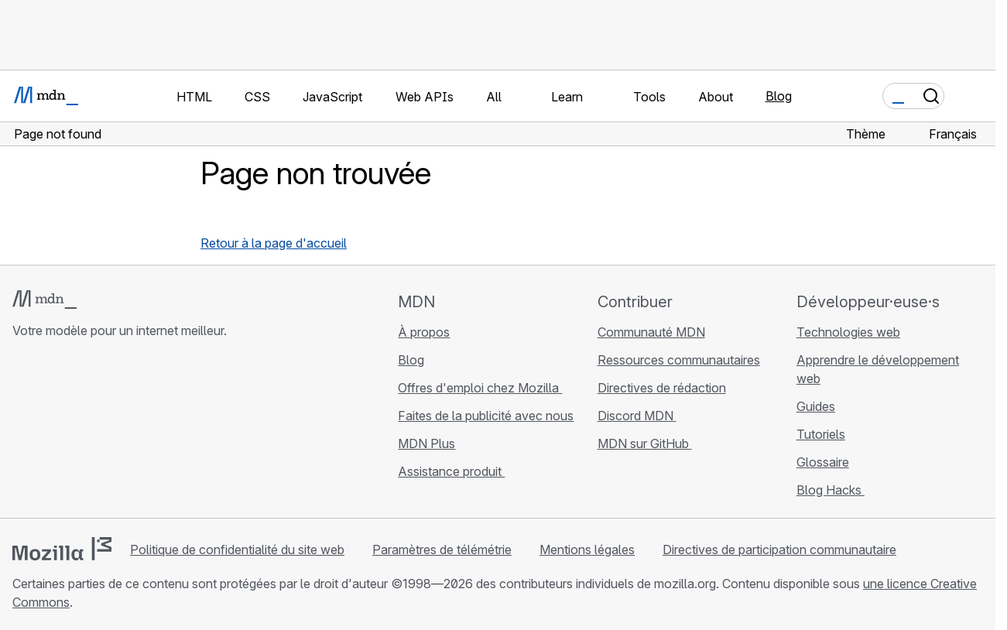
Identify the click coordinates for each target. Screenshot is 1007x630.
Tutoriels (820, 434)
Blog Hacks (830, 490)
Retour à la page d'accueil (273, 243)
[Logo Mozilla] (61, 548)
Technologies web (848, 332)
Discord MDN (637, 415)
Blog (779, 96)
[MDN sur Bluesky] (49, 432)
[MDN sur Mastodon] (105, 432)
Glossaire (822, 462)
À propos (424, 332)
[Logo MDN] (44, 299)
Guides (815, 406)
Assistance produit (451, 471)
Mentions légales (587, 549)
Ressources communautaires (679, 360)
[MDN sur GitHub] (21, 432)
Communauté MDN (651, 332)
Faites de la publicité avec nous (486, 415)
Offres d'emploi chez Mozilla (480, 387)
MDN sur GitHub (645, 443)
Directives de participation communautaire (779, 549)
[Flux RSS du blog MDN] (133, 432)
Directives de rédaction (662, 387)
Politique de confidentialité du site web (237, 549)
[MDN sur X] (77, 432)
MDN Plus (426, 443)
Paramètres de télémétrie (442, 549)
